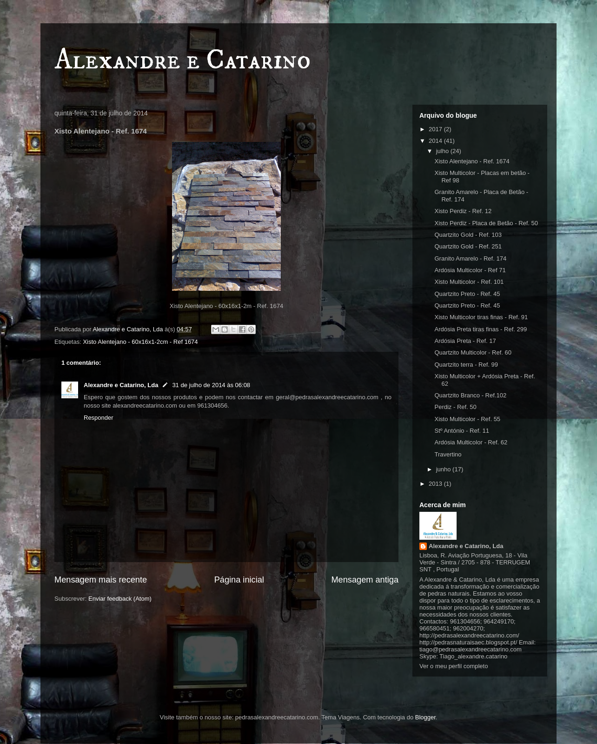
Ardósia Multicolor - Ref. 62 (470, 442)
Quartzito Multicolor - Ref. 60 (472, 352)
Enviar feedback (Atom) (120, 598)
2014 (436, 140)
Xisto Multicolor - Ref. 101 (469, 281)
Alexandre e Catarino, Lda (121, 385)
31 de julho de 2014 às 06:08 (211, 385)
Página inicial (239, 579)
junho (444, 469)
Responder (98, 417)
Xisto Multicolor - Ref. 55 (467, 419)
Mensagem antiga (364, 579)
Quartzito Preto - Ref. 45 (467, 293)
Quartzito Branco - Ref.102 (470, 395)
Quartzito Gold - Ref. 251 (468, 246)
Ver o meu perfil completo (453, 666)
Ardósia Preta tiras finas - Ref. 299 (480, 329)
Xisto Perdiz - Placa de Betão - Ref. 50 (486, 223)
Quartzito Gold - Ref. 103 (468, 234)
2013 (436, 483)
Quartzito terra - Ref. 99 (466, 364)
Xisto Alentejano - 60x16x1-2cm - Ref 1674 (140, 341)
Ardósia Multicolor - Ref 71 (469, 270)
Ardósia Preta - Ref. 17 (465, 340)
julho (443, 150)
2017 (436, 129)
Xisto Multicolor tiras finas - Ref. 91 (481, 317)
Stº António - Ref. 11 (461, 430)
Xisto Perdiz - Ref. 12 (462, 211)
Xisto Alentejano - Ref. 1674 (471, 161)
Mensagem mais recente (100, 579)
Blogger (425, 717)
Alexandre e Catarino (182, 60)
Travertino (447, 454)
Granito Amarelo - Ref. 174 (470, 258)
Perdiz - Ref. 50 (455, 406)
